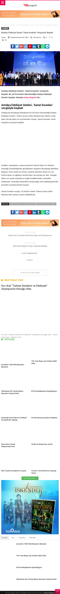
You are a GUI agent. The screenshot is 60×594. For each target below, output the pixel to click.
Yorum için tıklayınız (30, 273)
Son (13, 538)
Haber (13, 25)
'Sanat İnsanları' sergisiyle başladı (23, 204)
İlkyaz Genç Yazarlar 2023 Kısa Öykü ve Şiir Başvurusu (30, 233)
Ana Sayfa (4, 25)
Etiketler (32, 538)
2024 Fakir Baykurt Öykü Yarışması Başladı (30, 244)
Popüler (4, 538)
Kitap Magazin (30, 97)
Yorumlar (22, 538)
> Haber (29, 260)
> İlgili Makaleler (29, 253)
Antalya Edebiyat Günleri (46, 204)
